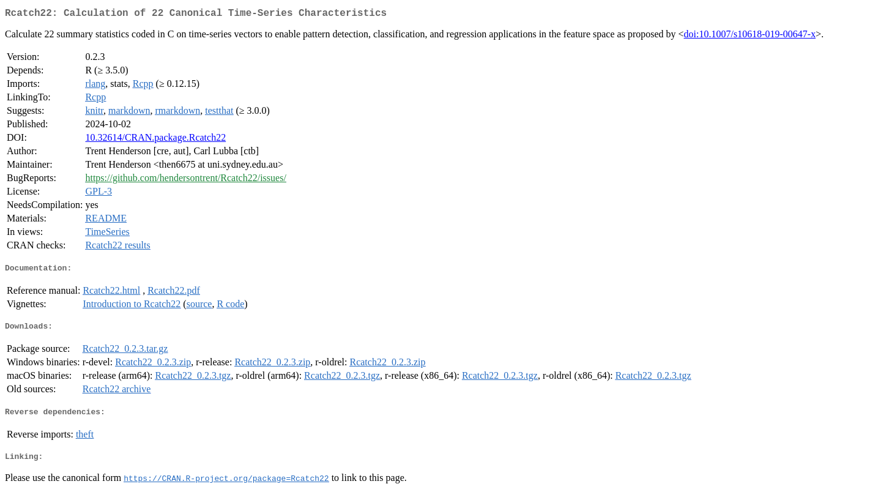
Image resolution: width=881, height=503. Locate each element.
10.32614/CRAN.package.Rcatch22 (155, 140)
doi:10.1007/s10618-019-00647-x (750, 36)
